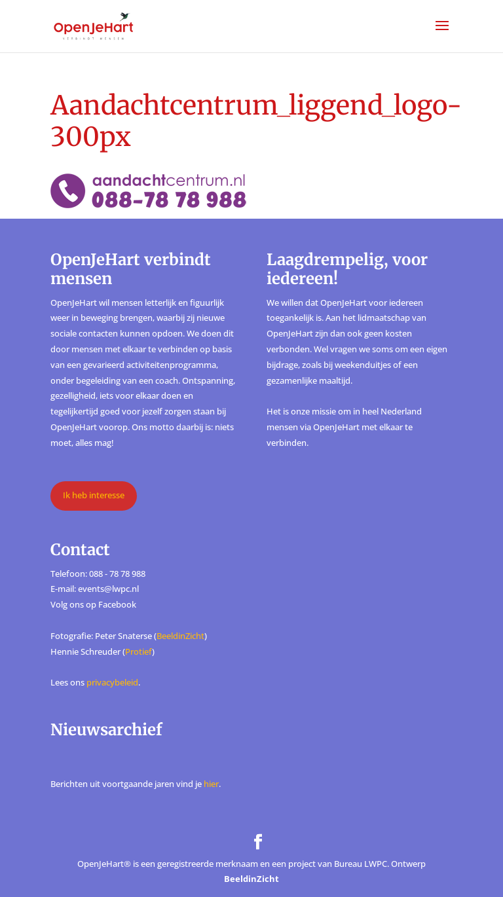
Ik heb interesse (93, 495)
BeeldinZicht (180, 636)
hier (211, 784)
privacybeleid (112, 682)
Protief (138, 651)
